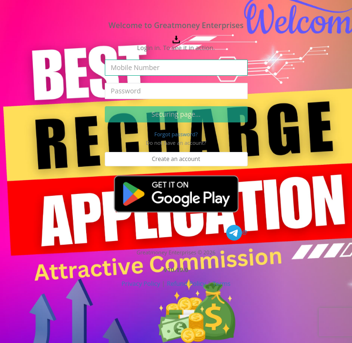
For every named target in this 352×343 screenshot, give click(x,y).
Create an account (176, 159)
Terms (221, 283)
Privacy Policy (140, 283)
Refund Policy (186, 283)
